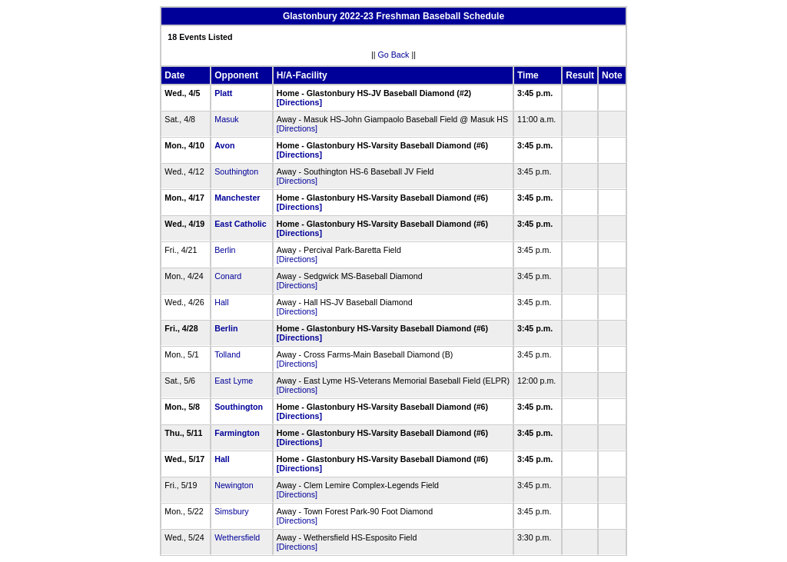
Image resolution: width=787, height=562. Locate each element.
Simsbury (231, 511)
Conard (227, 276)
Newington (233, 485)
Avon (224, 145)
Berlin (224, 249)
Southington (236, 171)
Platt (223, 93)
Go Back (394, 54)
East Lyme (233, 380)
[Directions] (299, 102)
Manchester (237, 197)
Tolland (227, 354)
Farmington (237, 432)
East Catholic (240, 223)
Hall (221, 302)
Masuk (226, 119)
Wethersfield (237, 537)
